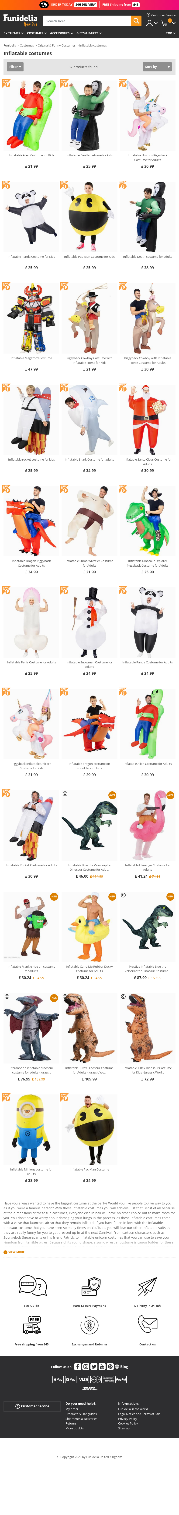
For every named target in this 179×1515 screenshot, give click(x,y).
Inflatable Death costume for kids (89, 155)
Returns (70, 1423)
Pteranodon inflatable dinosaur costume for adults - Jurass (31, 1070)
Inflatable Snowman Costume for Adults (89, 664)
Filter (13, 66)
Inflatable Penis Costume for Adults (31, 662)
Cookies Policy (128, 1423)
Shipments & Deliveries (81, 1419)
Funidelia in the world (133, 1409)
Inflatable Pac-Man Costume (89, 1169)
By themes (11, 33)
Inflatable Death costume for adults (147, 256)
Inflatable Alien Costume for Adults (148, 764)
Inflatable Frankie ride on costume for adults (31, 968)
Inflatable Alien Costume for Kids (31, 155)
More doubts (74, 1428)
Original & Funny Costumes (57, 45)
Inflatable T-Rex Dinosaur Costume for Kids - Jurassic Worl (148, 1070)
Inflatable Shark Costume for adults (89, 459)
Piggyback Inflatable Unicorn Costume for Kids (31, 766)
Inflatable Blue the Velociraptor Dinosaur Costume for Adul (89, 867)
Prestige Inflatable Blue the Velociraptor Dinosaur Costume (147, 968)
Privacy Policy (127, 1419)
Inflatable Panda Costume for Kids (31, 256)
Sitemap (124, 1428)
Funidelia (9, 45)
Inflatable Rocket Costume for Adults (31, 865)
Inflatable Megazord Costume (31, 358)
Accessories (59, 33)
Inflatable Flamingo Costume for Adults (147, 867)
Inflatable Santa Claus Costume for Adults (148, 461)
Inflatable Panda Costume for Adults (147, 662)
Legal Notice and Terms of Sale (139, 1414)
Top (169, 33)
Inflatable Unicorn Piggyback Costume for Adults (147, 157)
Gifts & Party (87, 33)
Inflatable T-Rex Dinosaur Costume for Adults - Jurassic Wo (89, 1070)
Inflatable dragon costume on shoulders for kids (89, 766)
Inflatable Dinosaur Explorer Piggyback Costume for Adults (147, 563)
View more (16, 1252)
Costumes (35, 33)
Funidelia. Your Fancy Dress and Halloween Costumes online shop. (20, 20)
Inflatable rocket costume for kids (31, 459)
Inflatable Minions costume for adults (31, 1171)
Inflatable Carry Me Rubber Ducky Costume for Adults (89, 968)
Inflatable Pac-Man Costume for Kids (89, 256)
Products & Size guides (81, 1414)
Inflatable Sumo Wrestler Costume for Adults (89, 563)
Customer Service (32, 1406)
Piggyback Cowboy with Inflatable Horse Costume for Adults (147, 360)
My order (71, 1409)
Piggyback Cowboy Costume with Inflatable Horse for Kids (89, 360)
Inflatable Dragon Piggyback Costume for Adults (31, 563)
